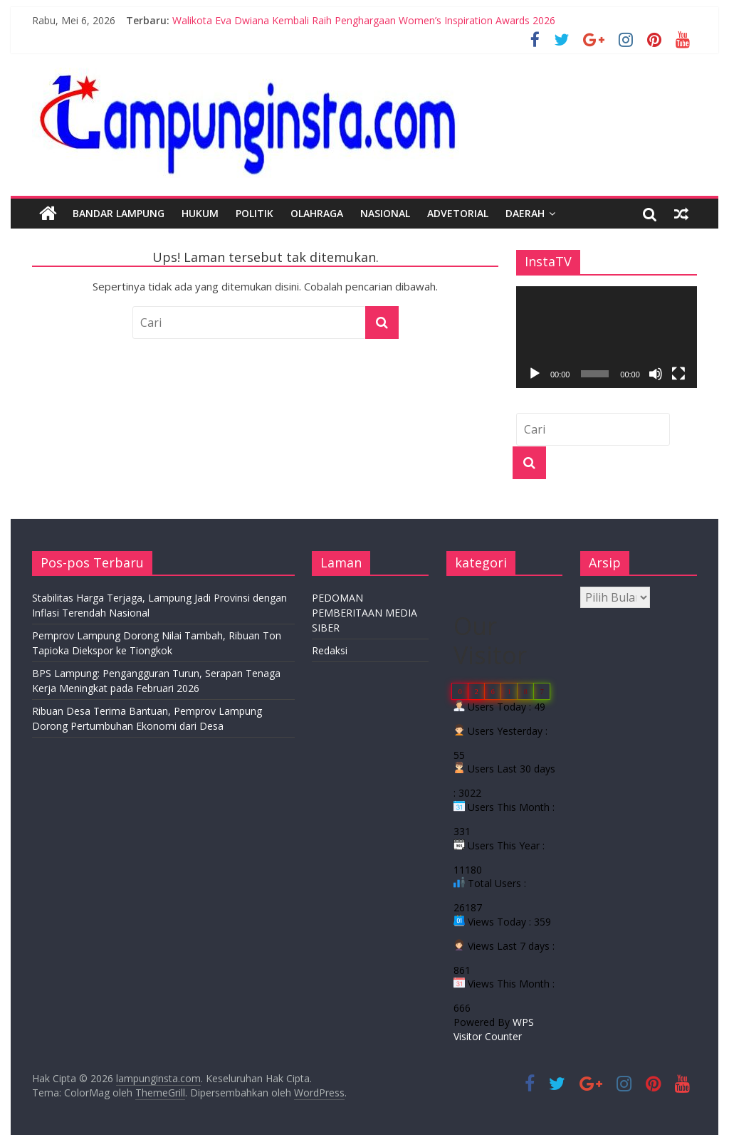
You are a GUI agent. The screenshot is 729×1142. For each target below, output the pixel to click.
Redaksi (329, 650)
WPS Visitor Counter (493, 1029)
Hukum (200, 213)
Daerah (525, 213)
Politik (254, 213)
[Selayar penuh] (678, 374)
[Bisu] (656, 374)
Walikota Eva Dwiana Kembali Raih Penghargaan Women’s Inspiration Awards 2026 (363, 20)
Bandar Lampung (118, 213)
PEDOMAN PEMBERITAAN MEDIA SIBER (364, 612)
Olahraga (316, 213)
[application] (606, 337)
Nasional (385, 213)
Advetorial (457, 213)
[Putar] (535, 374)
